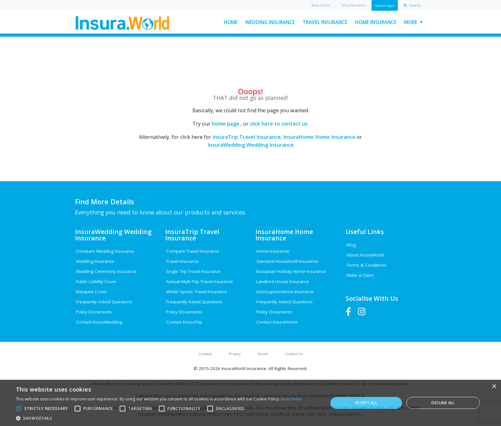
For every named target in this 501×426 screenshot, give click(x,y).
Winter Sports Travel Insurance (196, 291)
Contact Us (294, 353)
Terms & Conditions (366, 265)
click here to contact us (279, 123)
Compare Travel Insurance (192, 251)
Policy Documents (94, 312)
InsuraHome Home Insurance (319, 136)
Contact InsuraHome (276, 322)
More (410, 22)
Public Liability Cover (96, 281)
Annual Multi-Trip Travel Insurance (199, 281)
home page (225, 123)
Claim (320, 5)
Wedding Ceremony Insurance (106, 271)
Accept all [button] (366, 402)
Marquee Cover (91, 291)
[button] (159, 418)
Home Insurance (376, 22)
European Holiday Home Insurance (291, 271)
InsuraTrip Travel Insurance (246, 136)
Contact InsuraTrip (184, 322)
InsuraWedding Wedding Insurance (251, 144)
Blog (351, 245)
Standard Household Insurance (287, 261)
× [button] (494, 386)
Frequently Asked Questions (104, 302)
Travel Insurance (325, 22)
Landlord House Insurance (282, 281)
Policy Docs (353, 5)
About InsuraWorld (365, 255)
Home (231, 22)
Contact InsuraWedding (99, 322)
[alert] (250, 403)
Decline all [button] (442, 402)
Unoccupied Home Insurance (285, 291)
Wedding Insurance (270, 22)
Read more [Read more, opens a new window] (291, 399)
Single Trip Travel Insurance (193, 271)
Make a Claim (360, 275)
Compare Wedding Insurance (105, 251)
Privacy (235, 353)
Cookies (205, 353)
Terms (263, 353)
